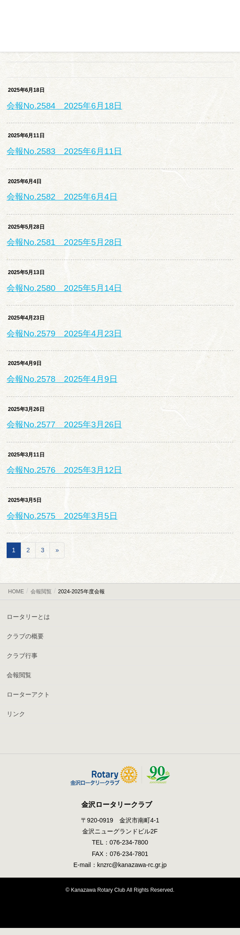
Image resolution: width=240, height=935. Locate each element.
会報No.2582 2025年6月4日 (62, 196)
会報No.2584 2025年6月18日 (64, 105)
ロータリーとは (28, 616)
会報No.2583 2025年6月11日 (64, 151)
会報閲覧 (19, 675)
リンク (16, 713)
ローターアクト (28, 694)
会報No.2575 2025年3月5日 (62, 515)
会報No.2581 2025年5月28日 (64, 242)
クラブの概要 (25, 636)
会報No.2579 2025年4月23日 (64, 333)
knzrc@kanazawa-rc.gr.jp (132, 864)
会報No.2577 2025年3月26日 (64, 424)
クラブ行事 (22, 655)
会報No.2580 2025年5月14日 (64, 288)
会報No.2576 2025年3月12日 (64, 470)
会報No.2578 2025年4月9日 (62, 379)
